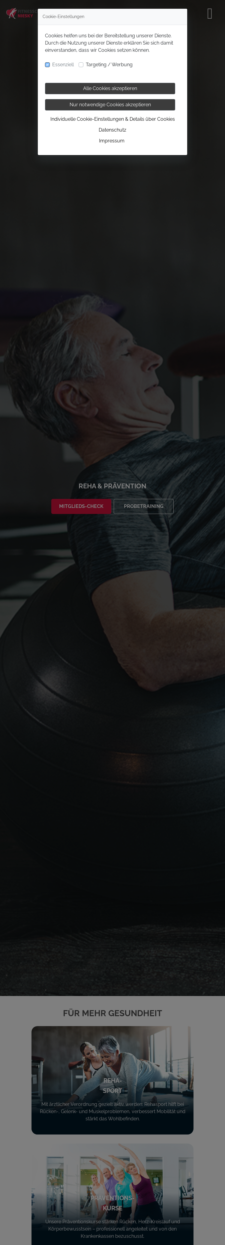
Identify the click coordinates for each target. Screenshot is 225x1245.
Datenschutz (112, 130)
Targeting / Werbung (109, 64)
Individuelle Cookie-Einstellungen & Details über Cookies (112, 119)
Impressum (111, 141)
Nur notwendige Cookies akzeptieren (110, 104)
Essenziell (63, 64)
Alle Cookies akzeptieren (110, 88)
